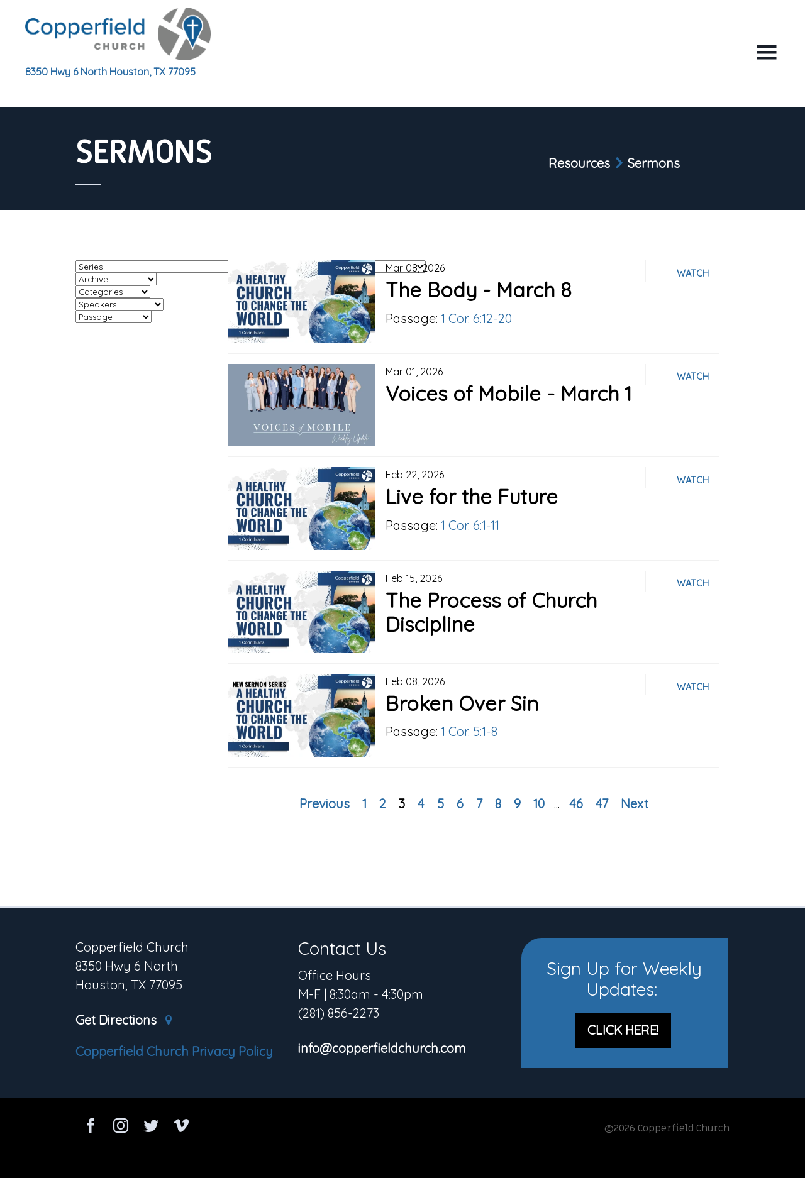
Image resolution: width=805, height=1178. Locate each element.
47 (602, 804)
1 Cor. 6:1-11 (470, 525)
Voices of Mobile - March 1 (509, 393)
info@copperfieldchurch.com (382, 1049)
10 (539, 804)
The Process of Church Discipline (491, 612)
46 (576, 804)
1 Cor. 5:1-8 (469, 731)
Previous (324, 804)
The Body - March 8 (479, 289)
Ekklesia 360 (402, 1154)
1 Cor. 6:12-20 (476, 318)
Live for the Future (472, 496)
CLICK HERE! (622, 1030)
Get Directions (124, 1020)
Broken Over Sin (462, 703)
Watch (693, 273)
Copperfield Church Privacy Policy (174, 1051)
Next (634, 804)
